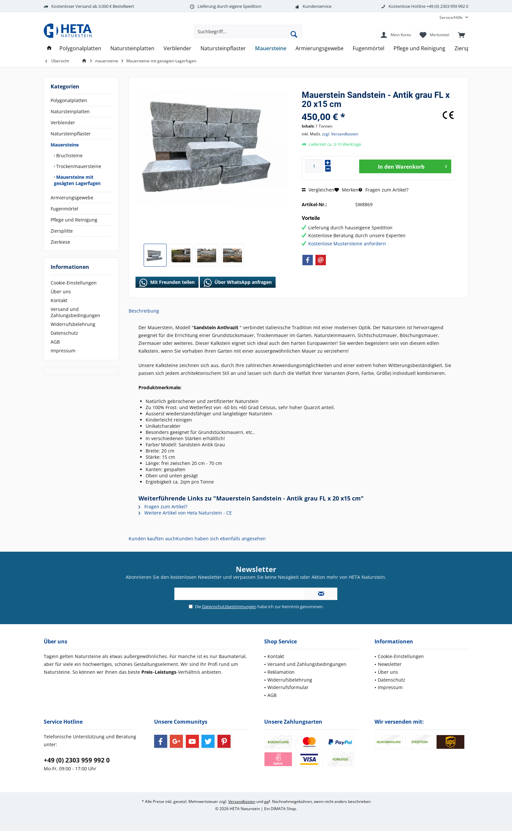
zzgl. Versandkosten (340, 134)
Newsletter (390, 664)
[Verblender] (177, 48)
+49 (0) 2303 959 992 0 (77, 760)
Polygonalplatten (69, 100)
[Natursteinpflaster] (223, 48)
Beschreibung (144, 311)
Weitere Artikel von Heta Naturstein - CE (185, 513)
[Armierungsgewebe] (319, 48)
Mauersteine (65, 145)
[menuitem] (451, 17)
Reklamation (281, 672)
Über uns (61, 291)
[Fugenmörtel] (368, 48)
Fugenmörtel (64, 209)
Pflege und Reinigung (74, 220)
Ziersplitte (62, 231)
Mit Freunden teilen (167, 282)
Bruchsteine (69, 155)
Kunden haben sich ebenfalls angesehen (221, 538)
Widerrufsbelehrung (73, 324)
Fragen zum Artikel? (383, 190)
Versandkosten (241, 801)
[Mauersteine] (270, 48)
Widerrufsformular (288, 687)
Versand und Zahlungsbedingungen (75, 312)
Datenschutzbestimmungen (229, 606)
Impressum (63, 350)
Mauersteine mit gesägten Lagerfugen (77, 180)
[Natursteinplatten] (132, 48)
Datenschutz (64, 333)
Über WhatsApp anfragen (238, 282)
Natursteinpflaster (71, 134)
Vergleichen (318, 190)
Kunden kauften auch (152, 538)
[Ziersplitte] (467, 48)
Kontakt (59, 300)
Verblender (63, 122)
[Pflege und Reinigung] (419, 48)
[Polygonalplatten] (80, 48)
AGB (55, 342)
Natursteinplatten (70, 111)
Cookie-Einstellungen (74, 283)
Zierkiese (60, 242)
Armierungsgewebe (72, 197)
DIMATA (278, 808)
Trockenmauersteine (78, 166)
